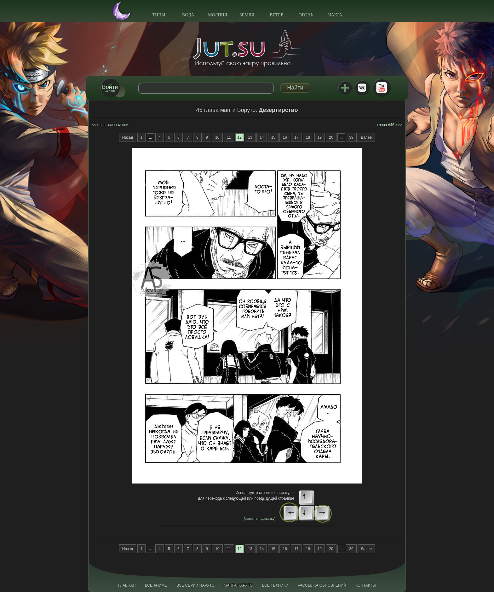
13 (250, 137)
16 (285, 137)
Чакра (335, 15)
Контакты (365, 585)
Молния (217, 15)
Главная (126, 585)
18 (308, 137)
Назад (127, 137)
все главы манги (114, 125)
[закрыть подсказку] (259, 518)
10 (217, 137)
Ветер (276, 15)
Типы (158, 15)
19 (320, 137)
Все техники (275, 585)
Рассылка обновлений (322, 585)
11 (229, 137)
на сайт (110, 88)
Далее (366, 137)
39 (351, 137)
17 (296, 137)
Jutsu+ (345, 87)
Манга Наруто (238, 585)
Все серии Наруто (195, 585)
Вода (188, 15)
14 (262, 137)
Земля (247, 15)
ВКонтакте (362, 87)
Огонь (306, 15)
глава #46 (385, 125)
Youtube (381, 87)
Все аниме (156, 585)
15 (273, 137)
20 (331, 137)
